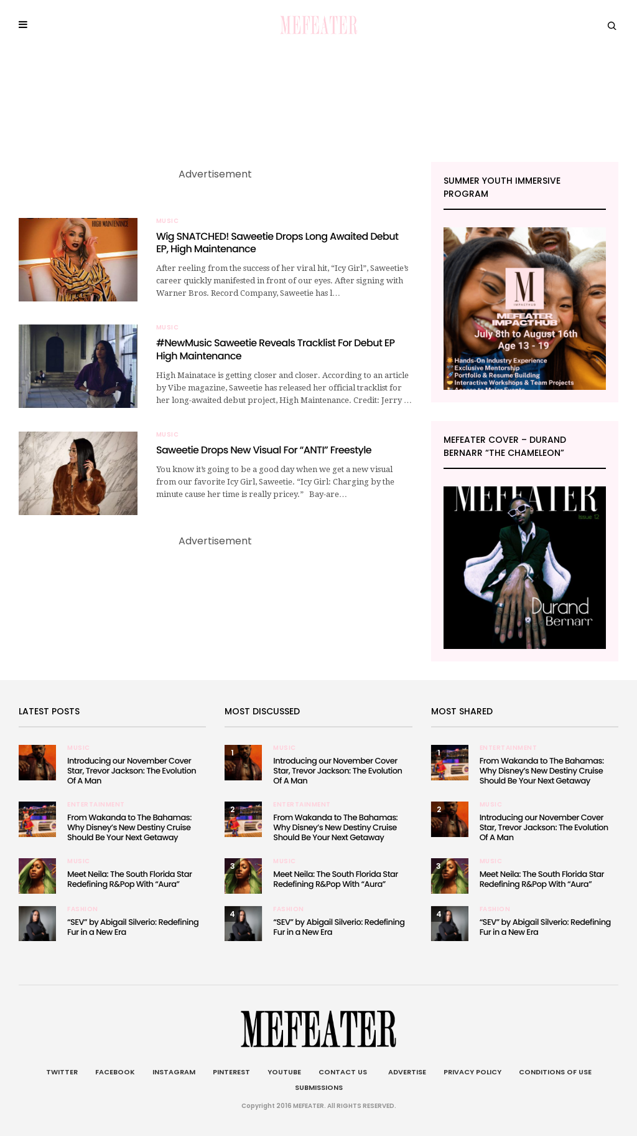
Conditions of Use (555, 1072)
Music (167, 221)
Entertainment (96, 805)
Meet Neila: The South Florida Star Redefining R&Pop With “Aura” (129, 879)
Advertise (405, 1072)
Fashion (82, 909)
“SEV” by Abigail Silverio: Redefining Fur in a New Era (132, 927)
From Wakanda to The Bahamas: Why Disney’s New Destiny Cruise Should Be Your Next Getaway (129, 827)
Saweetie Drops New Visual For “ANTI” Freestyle (263, 450)
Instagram (173, 1072)
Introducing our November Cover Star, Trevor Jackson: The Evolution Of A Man (131, 771)
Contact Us (342, 1072)
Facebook (115, 1072)
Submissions (319, 1087)
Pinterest (231, 1072)
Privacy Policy (472, 1072)
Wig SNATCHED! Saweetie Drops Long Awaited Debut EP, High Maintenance (277, 243)
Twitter (62, 1072)
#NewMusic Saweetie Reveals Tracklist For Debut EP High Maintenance (275, 349)
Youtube (284, 1072)
